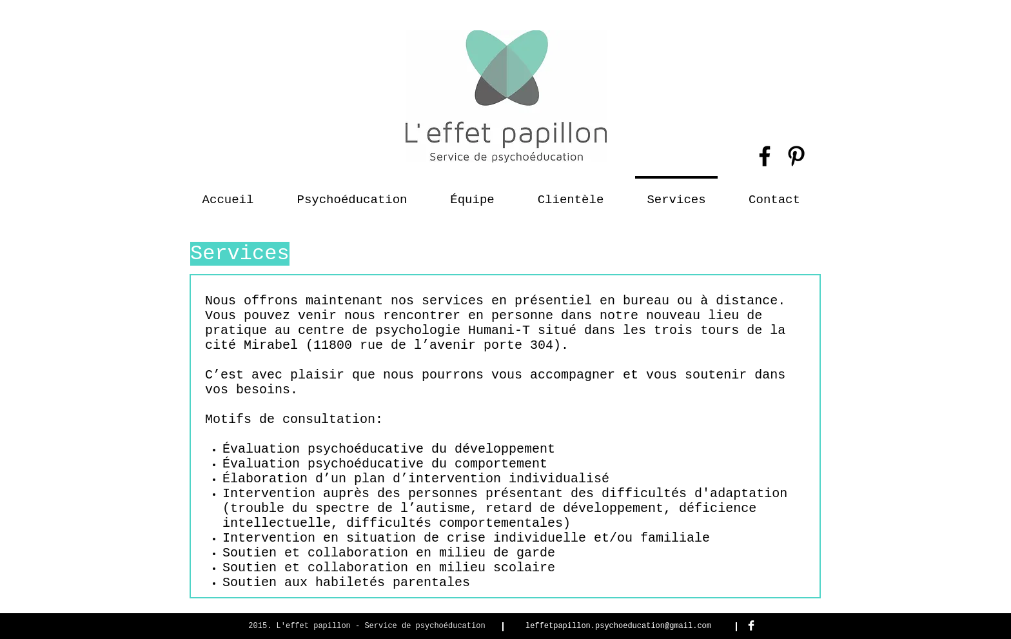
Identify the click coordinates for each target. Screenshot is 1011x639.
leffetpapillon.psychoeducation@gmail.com (618, 626)
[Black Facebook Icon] (764, 156)
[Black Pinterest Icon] (796, 156)
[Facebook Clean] (751, 625)
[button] (570, 194)
